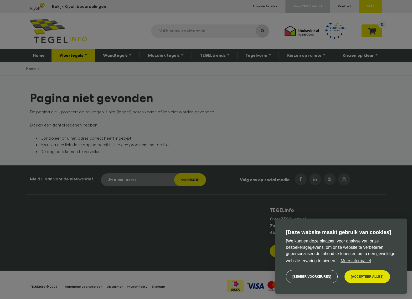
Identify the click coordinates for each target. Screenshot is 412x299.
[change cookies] (312, 276)
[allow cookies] (367, 276)
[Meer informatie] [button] (355, 261)
